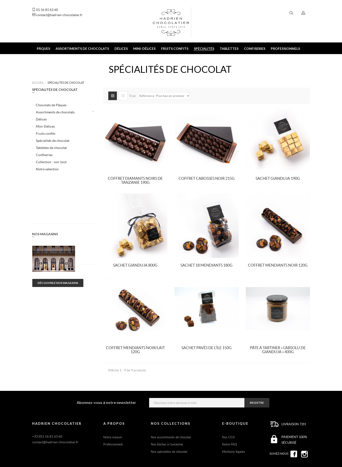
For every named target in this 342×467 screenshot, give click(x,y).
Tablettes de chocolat (51, 148)
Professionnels (113, 444)
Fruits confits (45, 133)
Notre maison (112, 437)
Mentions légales (233, 451)
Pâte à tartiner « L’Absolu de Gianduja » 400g (278, 350)
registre (257, 402)
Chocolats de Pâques (51, 105)
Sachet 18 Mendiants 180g (206, 265)
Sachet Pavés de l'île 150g (206, 348)
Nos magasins (45, 195)
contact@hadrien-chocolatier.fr (57, 15)
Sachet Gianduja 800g (135, 265)
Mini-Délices (45, 126)
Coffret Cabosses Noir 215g (207, 178)
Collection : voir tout (51, 162)
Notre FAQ (229, 444)
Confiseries (44, 155)
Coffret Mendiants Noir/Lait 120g (135, 350)
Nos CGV (228, 437)
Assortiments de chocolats (55, 112)
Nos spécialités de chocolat (169, 451)
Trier (132, 96)
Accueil (38, 82)
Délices (41, 119)
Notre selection (47, 169)
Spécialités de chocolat (52, 141)
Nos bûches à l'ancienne (167, 444)
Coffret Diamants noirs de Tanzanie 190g (135, 180)
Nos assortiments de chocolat (171, 437)
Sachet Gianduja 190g (278, 178)
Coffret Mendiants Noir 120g (278, 265)
